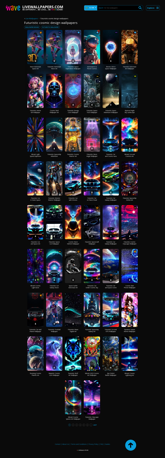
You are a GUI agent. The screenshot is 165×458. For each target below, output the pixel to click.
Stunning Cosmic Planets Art (35, 374)
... (90, 425)
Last (95, 425)
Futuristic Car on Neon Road (92, 199)
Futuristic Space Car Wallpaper (54, 243)
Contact (58, 444)
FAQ (101, 444)
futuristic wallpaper (50, 27)
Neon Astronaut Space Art (35, 68)
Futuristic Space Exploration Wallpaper (73, 68)
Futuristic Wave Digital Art (73, 330)
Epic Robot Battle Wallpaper (110, 374)
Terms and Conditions (79, 444)
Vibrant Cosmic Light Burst (35, 287)
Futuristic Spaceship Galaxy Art (92, 330)
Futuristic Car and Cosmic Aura (111, 155)
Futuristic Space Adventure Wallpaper (111, 111)
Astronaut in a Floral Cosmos (92, 68)
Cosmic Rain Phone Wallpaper (129, 287)
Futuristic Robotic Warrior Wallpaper (54, 199)
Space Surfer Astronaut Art (73, 287)
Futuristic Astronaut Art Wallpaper (129, 68)
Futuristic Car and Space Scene (111, 287)
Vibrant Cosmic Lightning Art (129, 374)
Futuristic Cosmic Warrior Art (73, 155)
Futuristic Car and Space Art (35, 243)
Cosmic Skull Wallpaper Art (54, 111)
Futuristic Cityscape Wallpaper (91, 418)
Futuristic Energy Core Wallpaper (73, 111)
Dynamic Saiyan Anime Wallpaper (129, 330)
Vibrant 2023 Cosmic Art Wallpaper (92, 374)
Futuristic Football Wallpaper (54, 330)
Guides (107, 444)
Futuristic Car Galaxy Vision (54, 287)
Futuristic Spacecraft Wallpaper (92, 243)
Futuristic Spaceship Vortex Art (129, 199)
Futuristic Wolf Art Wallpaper (73, 374)
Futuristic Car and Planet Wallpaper (35, 330)
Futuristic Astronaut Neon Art (54, 68)
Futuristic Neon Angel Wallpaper (91, 155)
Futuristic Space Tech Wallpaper (92, 111)
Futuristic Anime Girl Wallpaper (35, 111)
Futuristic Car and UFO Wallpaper (111, 330)
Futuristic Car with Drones (73, 199)
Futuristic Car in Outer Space (35, 199)
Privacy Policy (93, 444)
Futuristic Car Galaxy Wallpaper (111, 199)
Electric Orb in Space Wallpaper (110, 68)
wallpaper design (32, 27)
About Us (65, 444)
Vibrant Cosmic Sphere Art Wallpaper (73, 418)
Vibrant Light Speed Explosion (35, 155)
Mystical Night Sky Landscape (130, 111)
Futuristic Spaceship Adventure (54, 155)
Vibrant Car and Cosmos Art (129, 155)
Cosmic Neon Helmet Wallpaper (73, 243)
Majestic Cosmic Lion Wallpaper (54, 374)
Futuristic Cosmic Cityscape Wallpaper (129, 243)
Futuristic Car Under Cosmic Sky (92, 287)
